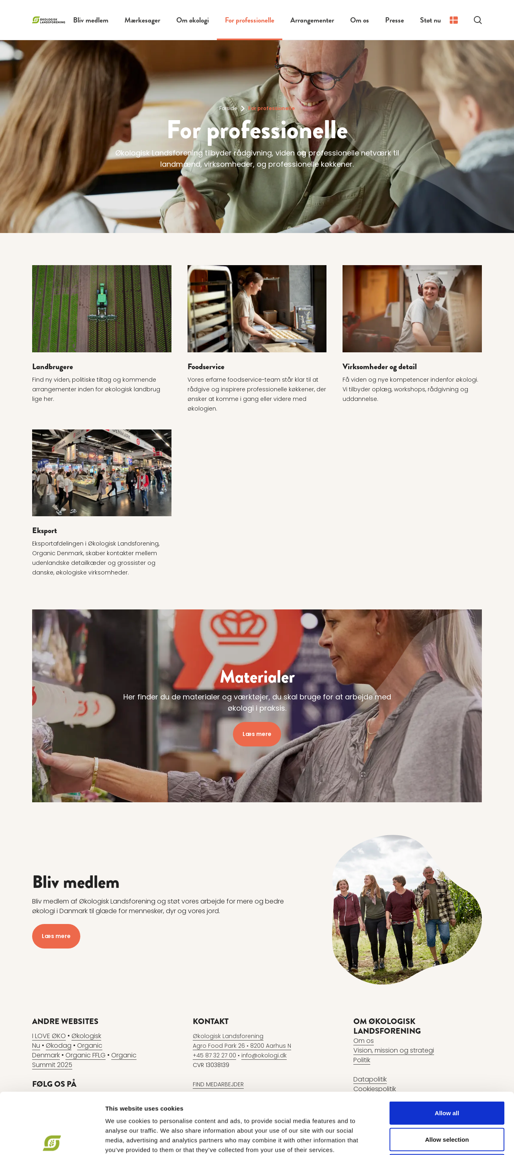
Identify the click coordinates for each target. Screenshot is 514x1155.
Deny (447, 1102)
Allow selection (447, 1076)
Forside (228, 108)
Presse (394, 19)
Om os (359, 19)
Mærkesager (142, 19)
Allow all (447, 1049)
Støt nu (430, 19)
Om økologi (192, 19)
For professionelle (249, 19)
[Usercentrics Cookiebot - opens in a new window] (52, 1139)
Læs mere (257, 734)
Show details (421, 1139)
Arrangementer (312, 19)
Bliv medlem (90, 19)
